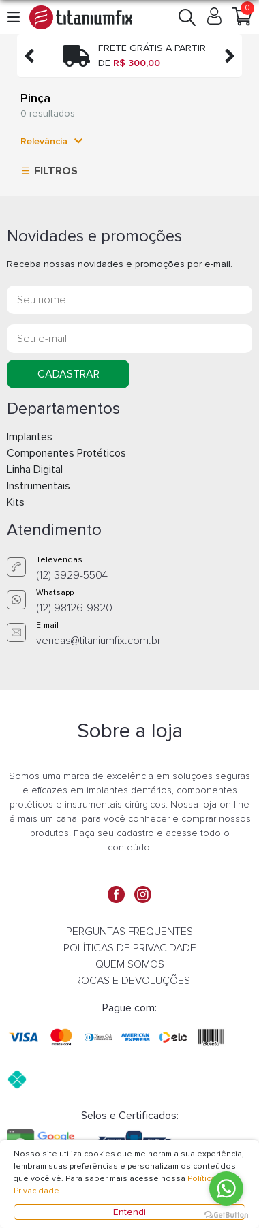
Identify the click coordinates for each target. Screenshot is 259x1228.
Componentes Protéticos (66, 453)
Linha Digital (35, 469)
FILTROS (47, 170)
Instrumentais (38, 486)
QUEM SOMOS (129, 964)
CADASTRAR (68, 374)
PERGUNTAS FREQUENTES (129, 931)
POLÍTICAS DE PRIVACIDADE (129, 948)
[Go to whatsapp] (226, 1188)
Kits (16, 502)
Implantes (29, 437)
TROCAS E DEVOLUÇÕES (129, 980)
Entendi (129, 1212)
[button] (14, 17)
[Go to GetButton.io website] (226, 1214)
